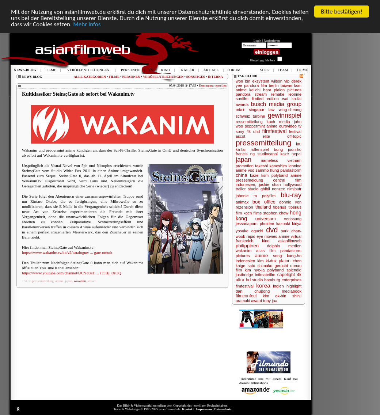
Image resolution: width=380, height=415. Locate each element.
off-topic (294, 136)
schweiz (243, 116)
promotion (245, 166)
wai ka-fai (291, 98)
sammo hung (267, 170)
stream (92, 281)
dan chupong (253, 291)
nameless (269, 160)
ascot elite (253, 136)
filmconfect (246, 295)
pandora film (255, 85)
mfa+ (240, 109)
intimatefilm (265, 275)
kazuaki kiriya (288, 223)
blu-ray (291, 195)
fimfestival (245, 286)
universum (265, 218)
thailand (263, 207)
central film (287, 180)
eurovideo (288, 126)
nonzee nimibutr (286, 189)
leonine (295, 94)
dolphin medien (284, 246)
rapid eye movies (261, 236)
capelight (286, 274)
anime (60, 281)
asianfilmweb (289, 241)
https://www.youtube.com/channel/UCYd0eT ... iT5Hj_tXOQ (71, 273)
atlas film (266, 250)
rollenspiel (260, 149)
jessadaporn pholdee (255, 223)
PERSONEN (131, 77)
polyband (275, 270)
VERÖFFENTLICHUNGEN (163, 77)
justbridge (244, 275)
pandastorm (290, 170)
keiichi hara (260, 90)
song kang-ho (287, 256)
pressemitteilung (43, 281)
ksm (265, 175)
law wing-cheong (285, 109)
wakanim (80, 281)
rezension (244, 207)
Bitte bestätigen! (341, 11)
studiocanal (267, 154)
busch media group (276, 104)
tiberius (279, 207)
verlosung (292, 219)
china (241, 175)
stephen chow (275, 213)
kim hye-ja (255, 270)
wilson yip (280, 81)
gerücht (281, 265)
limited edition (265, 98)
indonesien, (246, 184)
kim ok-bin (274, 296)
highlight (293, 286)
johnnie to (246, 196)
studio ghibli (259, 189)
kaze (254, 175)
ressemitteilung (249, 121)
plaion (284, 260)
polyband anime (286, 175)
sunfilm (242, 98)
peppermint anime (261, 126)
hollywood (292, 184)
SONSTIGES (195, 77)
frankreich (244, 241)
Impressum (204, 409)
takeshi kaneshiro (271, 166)
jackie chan (270, 184)
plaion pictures (287, 90)
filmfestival (274, 131)
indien (278, 286)
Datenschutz (223, 409)
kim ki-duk (267, 261)
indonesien (245, 261)
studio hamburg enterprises (276, 280)
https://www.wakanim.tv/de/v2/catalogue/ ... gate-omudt (67, 252)
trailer (241, 189)
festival (295, 131)
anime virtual (289, 236)
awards (242, 104)
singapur (256, 109)
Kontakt (188, 409)
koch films (252, 213)
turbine (259, 116)
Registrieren (272, 40)
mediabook (291, 291)
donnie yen (290, 202)
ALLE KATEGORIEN (90, 77)
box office (264, 202)
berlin (274, 85)
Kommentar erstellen (213, 85)
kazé (284, 154)
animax (242, 202)
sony (240, 131)
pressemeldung (249, 180)
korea (263, 285)
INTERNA (215, 77)
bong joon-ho (287, 149)
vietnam (294, 160)
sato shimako (259, 265)
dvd (272, 230)
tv (299, 126)
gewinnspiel (284, 115)
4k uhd (253, 131)
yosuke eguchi (249, 231)
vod (251, 170)
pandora (243, 94)
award (256, 300)
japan (68, 281)
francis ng (245, 154)
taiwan (286, 85)
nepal (296, 154)
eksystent (260, 81)
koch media (278, 121)
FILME (114, 77)
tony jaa (270, 300)
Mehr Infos (86, 24)
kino (265, 241)
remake (278, 94)
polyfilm (269, 196)
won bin (243, 81)
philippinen (247, 245)
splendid (293, 270)
